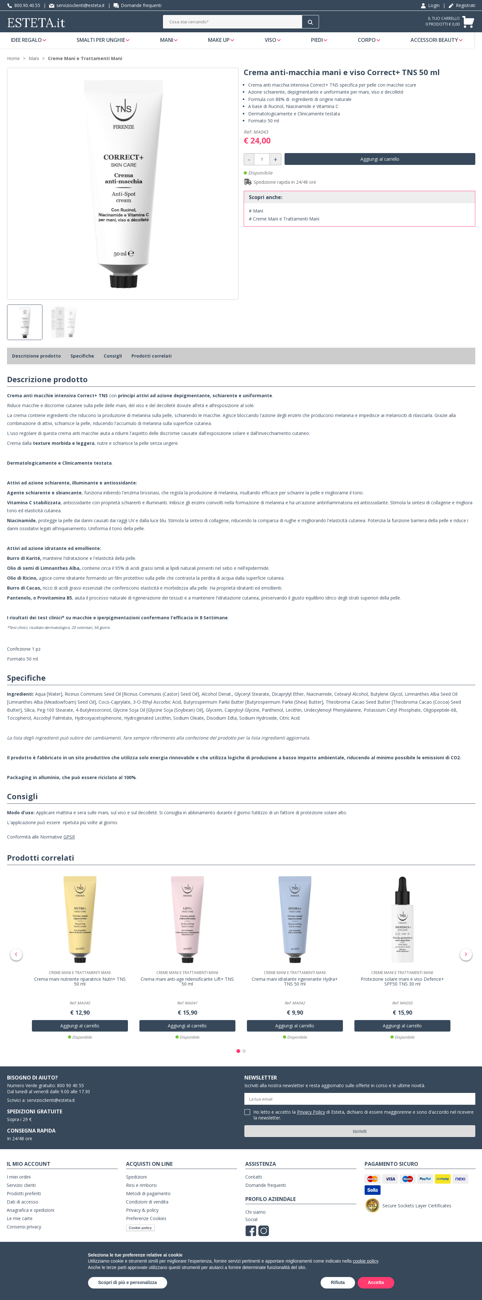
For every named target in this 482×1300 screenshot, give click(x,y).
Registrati (462, 5)
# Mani (256, 217)
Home (13, 64)
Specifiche (82, 362)
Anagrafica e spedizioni (30, 1214)
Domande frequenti (137, 5)
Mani (169, 42)
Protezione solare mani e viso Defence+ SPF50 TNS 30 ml (402, 986)
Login (430, 5)
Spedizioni (136, 1181)
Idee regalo (28, 42)
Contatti (253, 1181)
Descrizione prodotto (36, 362)
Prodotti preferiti (24, 1198)
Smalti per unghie (103, 42)
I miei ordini (19, 1181)
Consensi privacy (24, 1231)
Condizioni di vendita (147, 1206)
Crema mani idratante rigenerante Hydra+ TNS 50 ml (295, 986)
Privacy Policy (311, 1116)
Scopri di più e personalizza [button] (127, 1282)
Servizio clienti (21, 1189)
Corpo (372, 42)
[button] (238, 1055)
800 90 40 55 (70, 1090)
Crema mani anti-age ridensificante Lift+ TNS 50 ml (187, 986)
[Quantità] (262, 165)
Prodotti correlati (151, 362)
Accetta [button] (376, 1282)
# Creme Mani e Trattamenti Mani (284, 225)
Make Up (222, 42)
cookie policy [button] (365, 1261)
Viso (274, 42)
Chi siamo (255, 1216)
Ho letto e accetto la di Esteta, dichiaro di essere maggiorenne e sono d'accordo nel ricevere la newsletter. (364, 1119)
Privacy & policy (142, 1214)
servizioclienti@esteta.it (77, 5)
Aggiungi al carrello (379, 165)
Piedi (321, 42)
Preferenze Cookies (146, 1222)
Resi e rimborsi (141, 1189)
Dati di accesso (22, 1206)
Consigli (113, 362)
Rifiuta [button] (338, 1282)
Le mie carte (20, 1222)
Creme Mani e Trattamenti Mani (85, 64)
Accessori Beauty (439, 42)
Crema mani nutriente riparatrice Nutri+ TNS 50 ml (80, 986)
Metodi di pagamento (148, 1198)
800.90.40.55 (23, 5)
